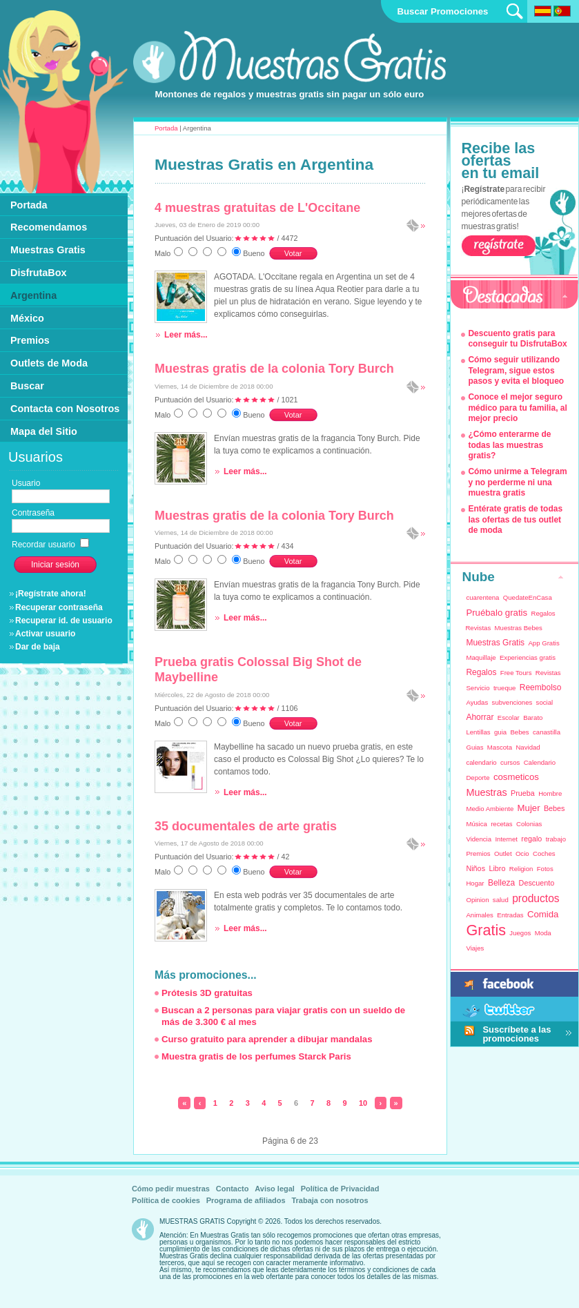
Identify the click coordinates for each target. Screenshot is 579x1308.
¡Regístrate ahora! (50, 593)
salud (501, 900)
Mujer (529, 808)
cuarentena (482, 597)
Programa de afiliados (246, 1200)
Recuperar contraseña (59, 607)
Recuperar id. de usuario (63, 620)
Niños (475, 868)
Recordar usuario (50, 544)
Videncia (478, 839)
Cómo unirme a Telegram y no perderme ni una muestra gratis (517, 482)
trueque (504, 688)
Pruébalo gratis (496, 612)
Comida (542, 914)
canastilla (546, 732)
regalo (531, 838)
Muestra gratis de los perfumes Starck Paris (256, 1056)
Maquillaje (480, 657)
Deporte (477, 777)
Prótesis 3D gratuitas (207, 993)
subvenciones (512, 702)
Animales (479, 915)
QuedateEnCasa (527, 597)
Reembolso (541, 687)
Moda (543, 933)
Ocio (522, 853)
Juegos (520, 933)
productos (535, 898)
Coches (544, 853)
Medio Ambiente (489, 808)
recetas (501, 824)
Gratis (486, 930)
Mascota (499, 747)
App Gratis (543, 643)
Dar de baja (37, 647)
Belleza (501, 883)
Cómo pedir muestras (171, 1188)
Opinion (477, 900)
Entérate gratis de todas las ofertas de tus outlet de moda (515, 519)
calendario (481, 762)
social (544, 702)
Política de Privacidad (340, 1188)
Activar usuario (45, 633)
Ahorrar (479, 717)
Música (476, 824)
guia (500, 732)
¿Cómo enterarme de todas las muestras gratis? (509, 444)
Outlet (503, 853)
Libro (497, 868)
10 (363, 1103)
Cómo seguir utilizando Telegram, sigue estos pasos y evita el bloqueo (516, 370)
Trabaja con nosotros (329, 1200)
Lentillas (478, 732)
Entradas (510, 915)
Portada (166, 128)
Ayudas (477, 702)
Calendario (540, 762)
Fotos (545, 868)
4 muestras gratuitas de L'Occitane (257, 208)
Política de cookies (166, 1200)
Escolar (509, 717)
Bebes (519, 732)
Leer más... (186, 335)
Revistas (548, 672)
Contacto (232, 1188)
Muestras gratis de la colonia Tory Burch (274, 368)
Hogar (475, 883)
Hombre (550, 793)
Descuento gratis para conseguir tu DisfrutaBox (517, 339)
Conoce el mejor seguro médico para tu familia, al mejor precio (517, 407)
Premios (478, 853)
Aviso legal (275, 1188)
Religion (521, 868)
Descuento (537, 883)
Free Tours (516, 672)
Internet (506, 839)
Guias (474, 747)
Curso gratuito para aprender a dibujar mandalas (267, 1039)
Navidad (528, 747)
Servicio (477, 688)
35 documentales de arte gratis (246, 826)
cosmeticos (516, 777)
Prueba (523, 793)
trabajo (556, 839)
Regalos (481, 672)
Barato (532, 717)
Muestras (486, 792)
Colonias (529, 824)
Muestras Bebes (518, 628)
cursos (510, 762)
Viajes (475, 948)
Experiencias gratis (528, 657)
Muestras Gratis (495, 642)
